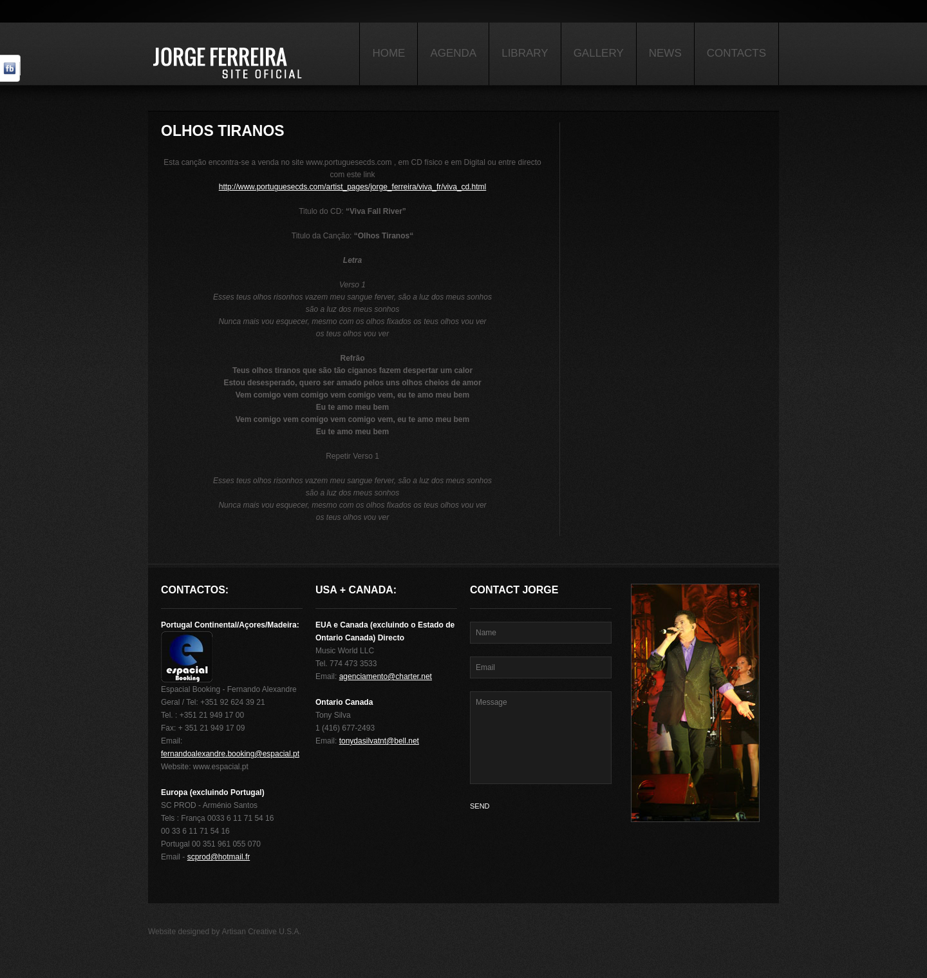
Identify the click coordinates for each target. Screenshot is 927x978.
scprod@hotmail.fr (218, 856)
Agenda (453, 53)
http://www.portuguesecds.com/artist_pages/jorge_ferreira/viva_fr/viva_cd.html (353, 186)
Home (388, 53)
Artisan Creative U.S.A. (261, 931)
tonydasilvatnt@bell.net (379, 740)
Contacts (736, 53)
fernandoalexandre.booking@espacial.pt (230, 753)
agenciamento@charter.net (385, 676)
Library (524, 53)
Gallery (599, 53)
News (665, 53)
